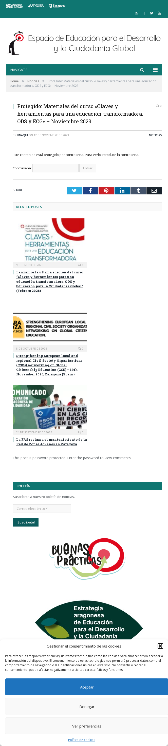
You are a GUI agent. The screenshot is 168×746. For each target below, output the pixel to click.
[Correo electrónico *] (42, 508)
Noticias (155, 135)
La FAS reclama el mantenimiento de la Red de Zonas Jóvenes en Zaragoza (51, 441)
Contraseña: (46, 168)
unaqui (22, 135)
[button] (160, 646)
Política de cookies (81, 740)
